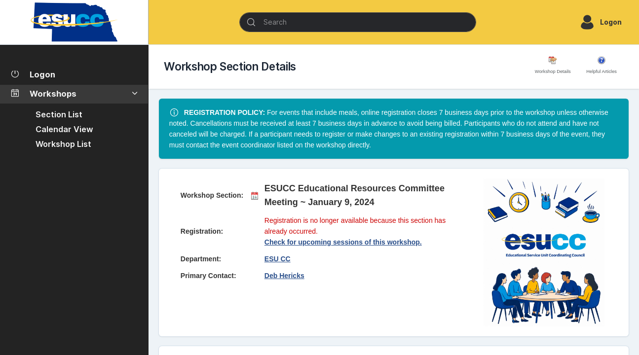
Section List (59, 114)
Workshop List (63, 144)
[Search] (357, 22)
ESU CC (277, 259)
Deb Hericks (284, 276)
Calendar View (64, 129)
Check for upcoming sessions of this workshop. (343, 242)
